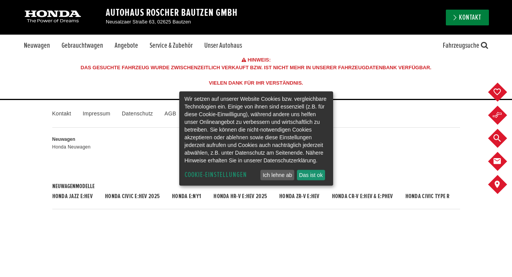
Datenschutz (137, 113)
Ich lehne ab (277, 175)
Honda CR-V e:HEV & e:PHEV (362, 196)
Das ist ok (310, 175)
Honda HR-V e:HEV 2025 (240, 196)
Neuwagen (37, 45)
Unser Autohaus (223, 45)
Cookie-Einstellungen (216, 175)
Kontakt (470, 17)
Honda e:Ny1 (186, 196)
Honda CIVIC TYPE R (427, 196)
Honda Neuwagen (71, 147)
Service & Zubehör (171, 45)
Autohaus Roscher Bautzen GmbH (172, 13)
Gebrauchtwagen (82, 45)
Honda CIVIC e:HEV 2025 (132, 196)
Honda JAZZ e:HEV (72, 196)
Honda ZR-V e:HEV (299, 196)
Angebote (126, 45)
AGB (170, 113)
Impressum (96, 113)
